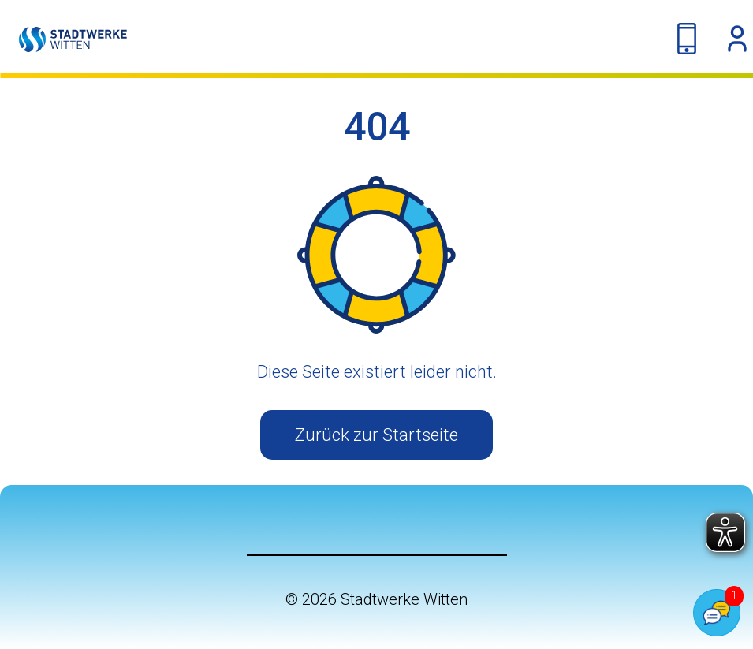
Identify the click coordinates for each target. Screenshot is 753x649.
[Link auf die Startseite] (63, 39)
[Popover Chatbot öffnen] (716, 612)
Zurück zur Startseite (376, 435)
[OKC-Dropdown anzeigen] (737, 38)
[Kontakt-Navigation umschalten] (687, 38)
